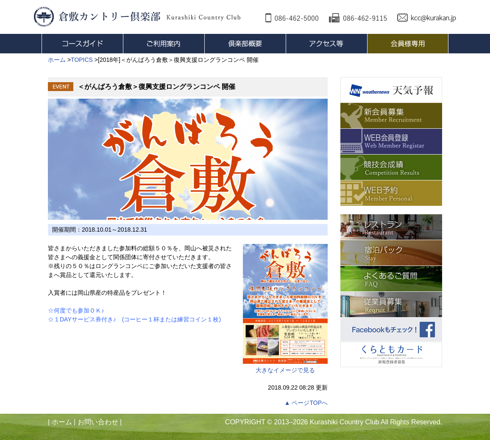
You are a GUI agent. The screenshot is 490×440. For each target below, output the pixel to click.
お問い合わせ (98, 422)
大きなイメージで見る (285, 309)
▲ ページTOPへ (306, 402)
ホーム (62, 422)
